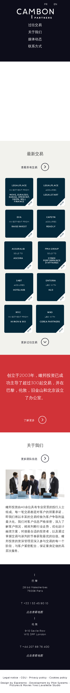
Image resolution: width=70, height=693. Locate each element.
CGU (24, 677)
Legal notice (10, 677)
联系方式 (35, 46)
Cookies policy (58, 677)
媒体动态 (35, 39)
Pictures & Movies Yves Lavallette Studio (35, 685)
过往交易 (35, 25)
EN (55, 4)
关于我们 (35, 32)
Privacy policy (38, 677)
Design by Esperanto (14, 682)
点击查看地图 (34, 612)
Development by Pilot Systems (48, 682)
